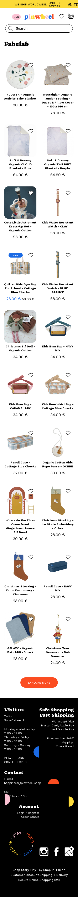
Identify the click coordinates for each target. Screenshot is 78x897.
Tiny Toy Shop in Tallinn (47, 869)
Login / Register (28, 812)
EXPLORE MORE (39, 682)
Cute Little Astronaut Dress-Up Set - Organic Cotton (20, 226)
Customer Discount (24, 875)
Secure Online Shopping (35, 880)
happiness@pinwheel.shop (22, 783)
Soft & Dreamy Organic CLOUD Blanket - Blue (20, 164)
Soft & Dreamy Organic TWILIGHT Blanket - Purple (57, 164)
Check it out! (65, 746)
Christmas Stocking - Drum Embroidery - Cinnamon (20, 590)
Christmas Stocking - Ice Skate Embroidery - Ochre (58, 524)
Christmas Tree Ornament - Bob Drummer (58, 652)
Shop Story (21, 869)
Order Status (30, 816)
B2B (57, 880)
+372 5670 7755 (15, 795)
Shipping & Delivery (54, 875)
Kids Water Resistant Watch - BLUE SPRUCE (57, 288)
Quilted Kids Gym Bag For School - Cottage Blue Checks (20, 288)
